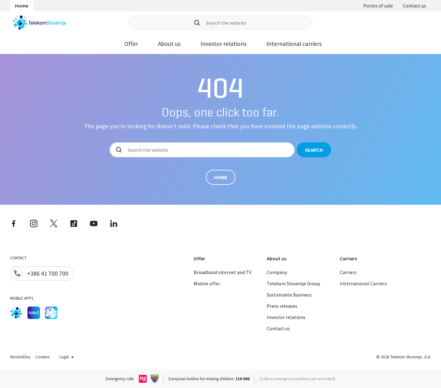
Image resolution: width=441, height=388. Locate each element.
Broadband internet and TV (222, 272)
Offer (131, 43)
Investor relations (223, 43)
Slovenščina (20, 357)
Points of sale (378, 5)
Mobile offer (207, 283)
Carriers (348, 272)
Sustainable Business (289, 295)
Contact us (414, 5)
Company (277, 272)
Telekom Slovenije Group (293, 283)
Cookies (42, 357)
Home (21, 5)
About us (169, 43)
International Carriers (363, 283)
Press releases (282, 306)
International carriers (294, 43)
